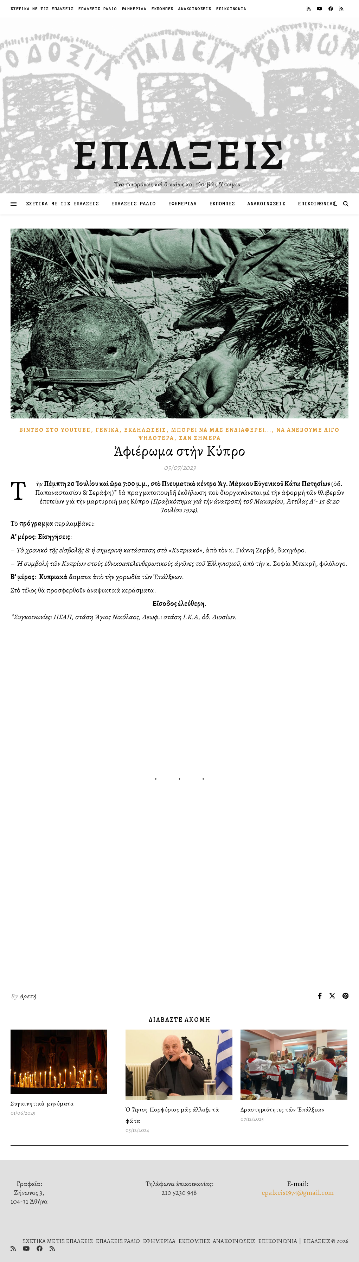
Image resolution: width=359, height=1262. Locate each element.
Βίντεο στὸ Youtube (55, 430)
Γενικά (107, 430)
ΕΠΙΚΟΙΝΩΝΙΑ (231, 8)
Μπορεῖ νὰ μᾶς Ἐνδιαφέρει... (221, 430)
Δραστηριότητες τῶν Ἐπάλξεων (283, 1109)
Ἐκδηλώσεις (145, 430)
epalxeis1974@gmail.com (298, 1192)
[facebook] (331, 9)
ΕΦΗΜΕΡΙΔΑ (134, 8)
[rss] (309, 9)
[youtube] (320, 9)
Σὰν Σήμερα (200, 438)
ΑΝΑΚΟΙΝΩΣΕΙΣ (194, 8)
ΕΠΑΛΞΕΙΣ (179, 155)
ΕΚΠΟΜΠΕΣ (162, 8)
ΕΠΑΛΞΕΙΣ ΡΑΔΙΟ (97, 8)
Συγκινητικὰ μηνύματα (42, 1103)
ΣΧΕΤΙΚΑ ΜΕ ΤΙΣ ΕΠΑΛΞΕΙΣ (42, 8)
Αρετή (27, 996)
